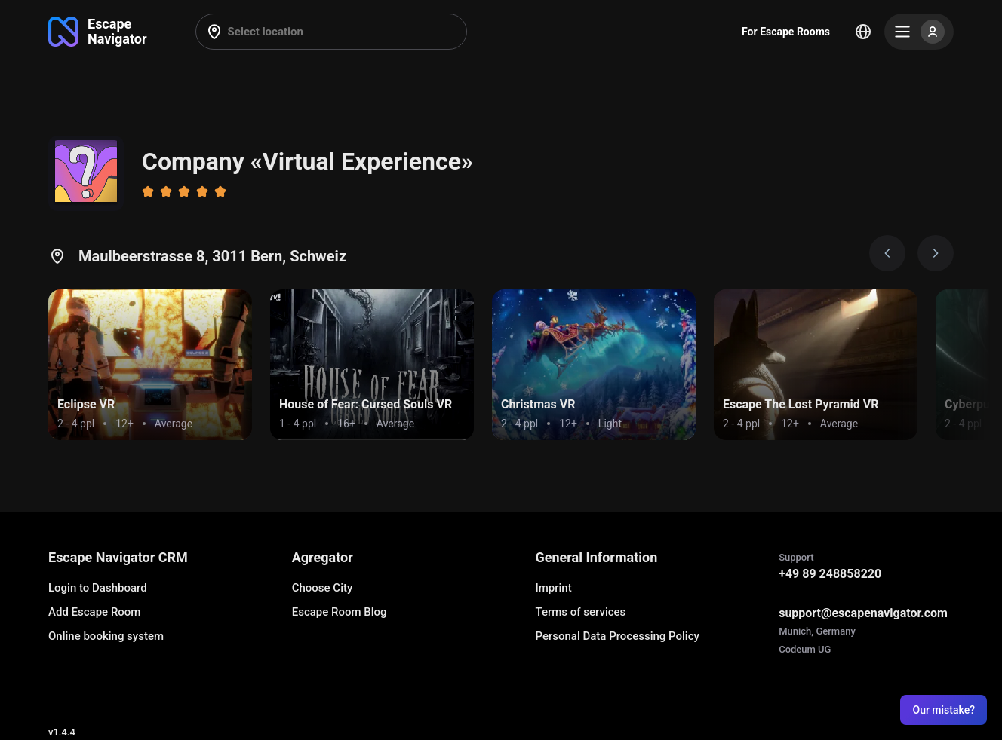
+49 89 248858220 (830, 574)
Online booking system (106, 636)
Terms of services (580, 612)
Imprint (553, 588)
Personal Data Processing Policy (617, 636)
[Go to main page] (97, 31)
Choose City (322, 588)
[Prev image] (887, 253)
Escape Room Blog (339, 612)
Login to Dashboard (97, 588)
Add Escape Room (94, 612)
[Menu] (919, 32)
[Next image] (935, 253)
